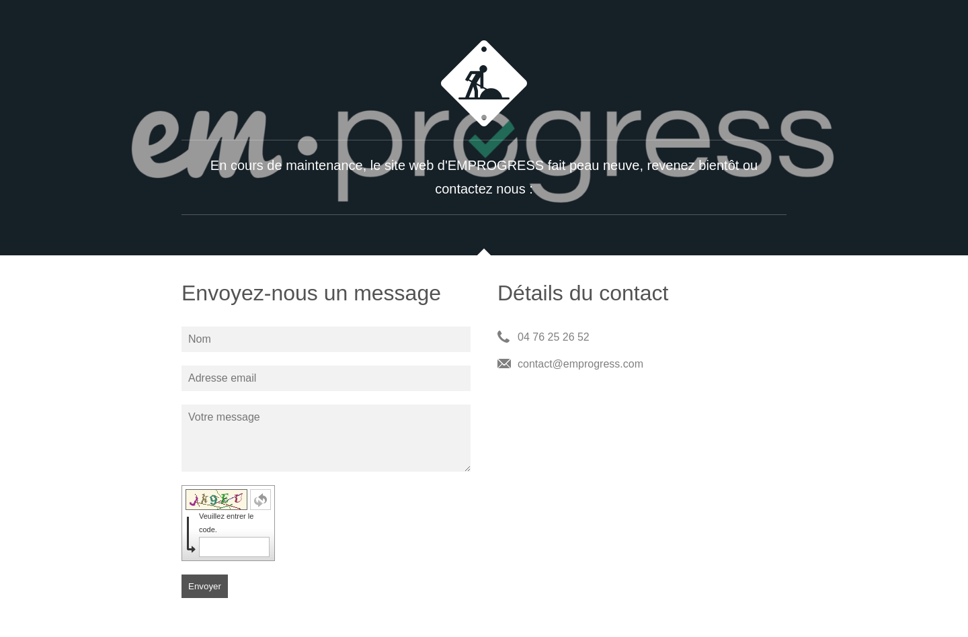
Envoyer (204, 586)
